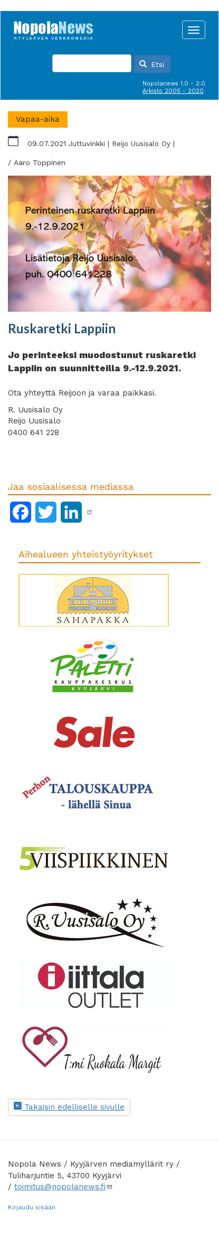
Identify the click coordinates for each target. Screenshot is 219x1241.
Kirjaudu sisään (31, 1207)
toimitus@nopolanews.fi (63, 1186)
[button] (109, 244)
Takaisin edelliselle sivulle (69, 1107)
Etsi (152, 64)
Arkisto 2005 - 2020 (173, 91)
